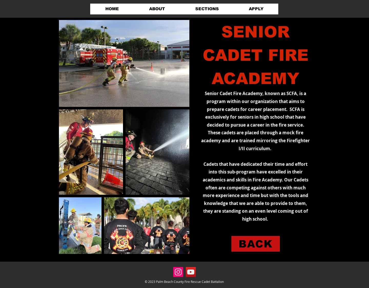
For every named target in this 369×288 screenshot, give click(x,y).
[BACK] (255, 244)
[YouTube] (191, 272)
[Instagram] (178, 272)
